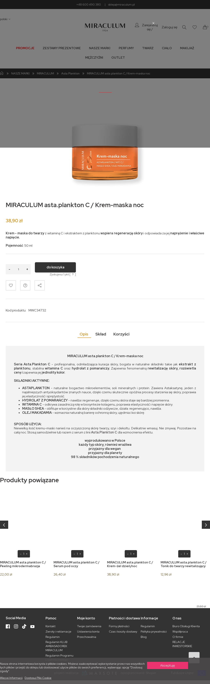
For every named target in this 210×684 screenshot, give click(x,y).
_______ (105, 90)
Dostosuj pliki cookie (38, 678)
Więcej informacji (11, 678)
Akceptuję (167, 665)
